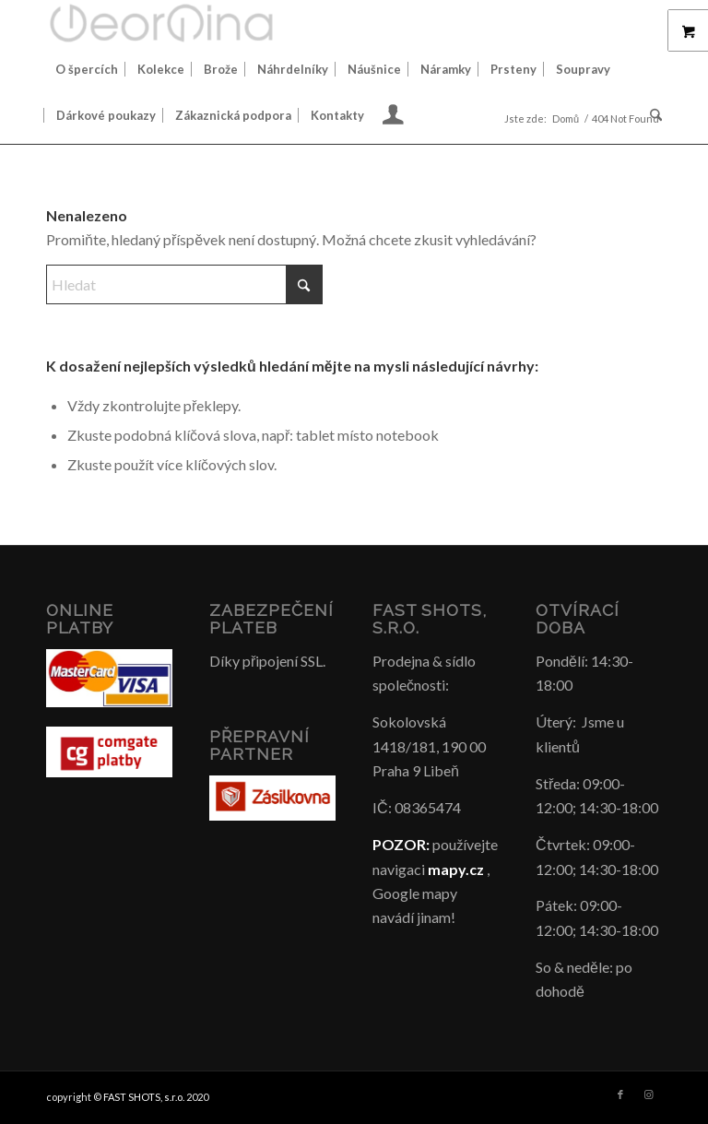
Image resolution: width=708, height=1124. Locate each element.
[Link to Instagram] (648, 1094)
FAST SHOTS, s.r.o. (143, 1097)
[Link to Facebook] (620, 1094)
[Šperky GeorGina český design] (161, 23)
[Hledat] (651, 115)
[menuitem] (86, 69)
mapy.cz (456, 869)
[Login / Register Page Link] (393, 117)
